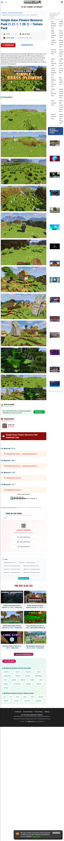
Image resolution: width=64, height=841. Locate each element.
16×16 (17, 697)
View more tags (23, 578)
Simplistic (39, 684)
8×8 (11, 697)
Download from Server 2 (30, 454)
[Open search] (62, 2)
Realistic (28, 684)
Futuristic (27, 676)
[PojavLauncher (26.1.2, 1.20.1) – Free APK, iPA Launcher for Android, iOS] (55, 264)
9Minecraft (31, 721)
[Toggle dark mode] (6, 2)
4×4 (5, 697)
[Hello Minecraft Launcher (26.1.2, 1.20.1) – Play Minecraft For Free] (55, 210)
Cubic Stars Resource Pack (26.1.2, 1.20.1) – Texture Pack (12, 647)
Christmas (28, 672)
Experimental (7, 676)
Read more (36, 836)
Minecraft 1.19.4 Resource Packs (32, 572)
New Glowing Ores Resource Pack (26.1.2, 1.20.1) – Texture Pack (35, 647)
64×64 (32, 697)
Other (40, 680)
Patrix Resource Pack (53, 103)
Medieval (23, 680)
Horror (5, 680)
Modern (32, 680)
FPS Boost (18, 676)
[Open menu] (2, 2)
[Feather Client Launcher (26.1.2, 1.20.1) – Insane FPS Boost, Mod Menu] (55, 247)
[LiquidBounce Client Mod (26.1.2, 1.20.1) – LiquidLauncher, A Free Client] (55, 384)
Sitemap (47, 711)
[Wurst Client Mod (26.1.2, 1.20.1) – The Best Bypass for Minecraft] (55, 352)
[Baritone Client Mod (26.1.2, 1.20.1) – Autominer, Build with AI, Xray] (55, 335)
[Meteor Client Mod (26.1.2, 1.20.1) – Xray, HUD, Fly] (55, 319)
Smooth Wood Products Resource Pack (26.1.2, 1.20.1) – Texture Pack (12, 626)
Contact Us (18, 711)
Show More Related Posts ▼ (24, 654)
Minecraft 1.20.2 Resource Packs (32, 575)
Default (39, 672)
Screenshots (27, 45)
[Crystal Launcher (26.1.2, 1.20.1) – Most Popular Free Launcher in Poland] (55, 300)
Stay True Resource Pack (53, 52)
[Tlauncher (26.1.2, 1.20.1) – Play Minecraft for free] (55, 159)
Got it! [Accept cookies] (56, 833)
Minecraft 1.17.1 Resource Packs (27, 562)
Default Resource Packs (10, 562)
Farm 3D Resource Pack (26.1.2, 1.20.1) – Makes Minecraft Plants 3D (35, 626)
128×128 (40, 697)
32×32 (25, 697)
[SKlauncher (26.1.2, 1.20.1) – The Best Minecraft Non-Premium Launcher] (55, 227)
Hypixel (14, 680)
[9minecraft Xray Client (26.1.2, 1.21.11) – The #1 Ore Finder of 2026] (55, 143)
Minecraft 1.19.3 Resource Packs (12, 572)
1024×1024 (27, 701)
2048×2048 (38, 701)
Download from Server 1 (13, 454)
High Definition (39, 676)
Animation (6, 672)
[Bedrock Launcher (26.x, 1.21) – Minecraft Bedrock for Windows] (55, 193)
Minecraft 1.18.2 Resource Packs (12, 565)
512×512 (16, 701)
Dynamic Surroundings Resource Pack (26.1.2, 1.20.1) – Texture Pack (12, 606)
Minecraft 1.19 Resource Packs (31, 565)
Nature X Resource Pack (53, 116)
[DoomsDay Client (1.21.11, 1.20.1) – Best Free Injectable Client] (55, 370)
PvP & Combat (17, 684)
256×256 (6, 701)
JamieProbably (10, 38)
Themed (6, 688)
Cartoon (17, 672)
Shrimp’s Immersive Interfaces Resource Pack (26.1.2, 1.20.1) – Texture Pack (35, 606)
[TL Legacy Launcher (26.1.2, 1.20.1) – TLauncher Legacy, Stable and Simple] (55, 175)
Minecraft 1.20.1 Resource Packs (12, 575)
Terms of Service (28, 711)
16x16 (30, 38)
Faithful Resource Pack (53, 42)
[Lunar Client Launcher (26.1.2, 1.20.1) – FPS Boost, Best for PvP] (55, 280)
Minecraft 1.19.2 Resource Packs (32, 569)
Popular (6, 684)
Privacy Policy (39, 711)
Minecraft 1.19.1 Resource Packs (12, 569)
